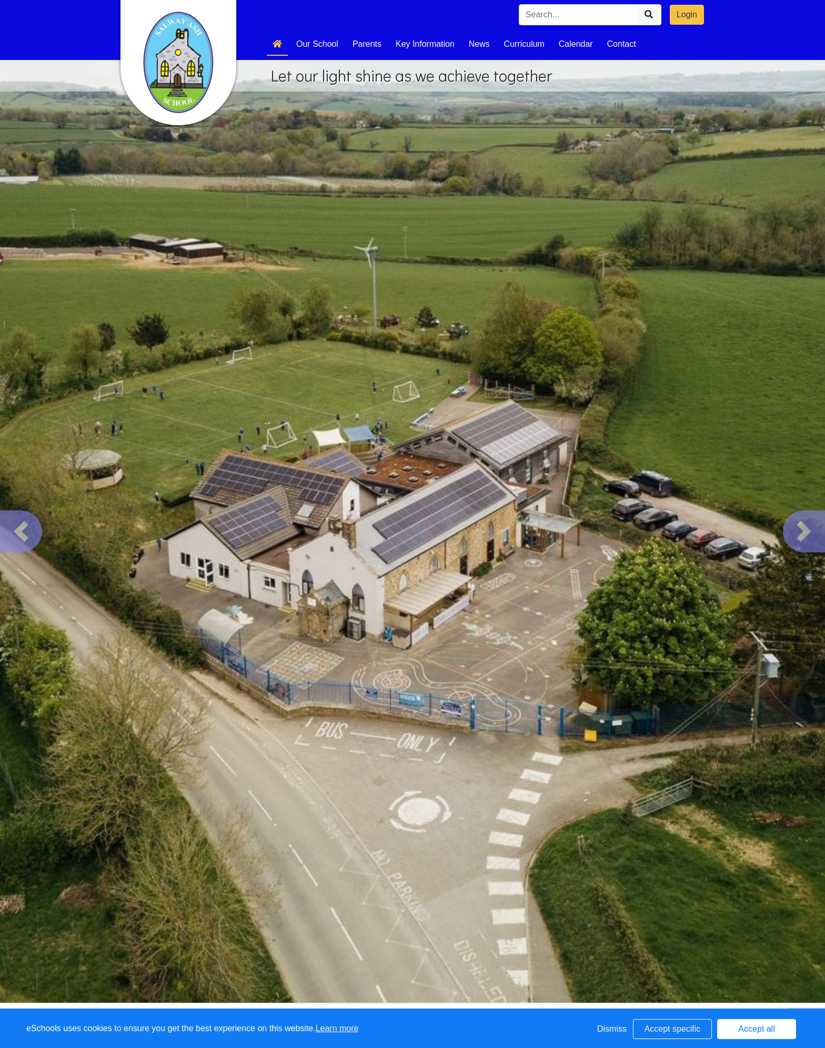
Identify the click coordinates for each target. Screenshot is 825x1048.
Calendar (576, 43)
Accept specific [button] (673, 1028)
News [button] (479, 43)
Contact (621, 43)
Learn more (337, 1028)
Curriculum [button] (524, 43)
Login (687, 14)
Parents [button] (367, 43)
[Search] (578, 15)
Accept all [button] (756, 1028)
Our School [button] (317, 43)
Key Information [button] (425, 43)
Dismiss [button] (612, 1028)
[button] (21, 531)
